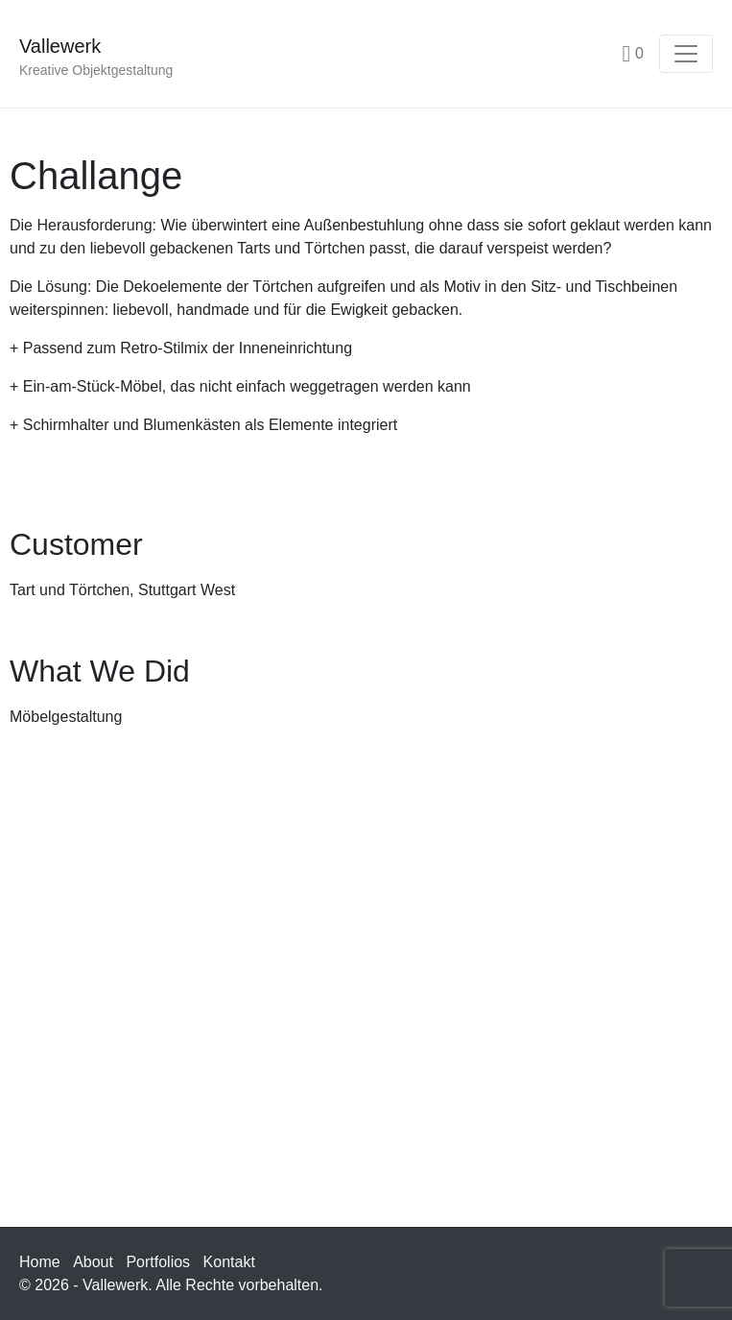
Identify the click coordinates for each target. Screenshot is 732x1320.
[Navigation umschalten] (686, 54)
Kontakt (229, 1262)
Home (39, 1262)
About (93, 1262)
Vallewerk (60, 46)
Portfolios (158, 1262)
